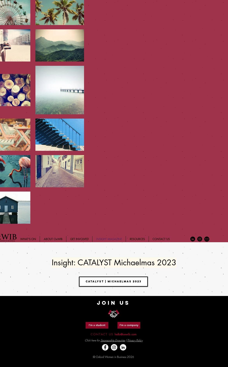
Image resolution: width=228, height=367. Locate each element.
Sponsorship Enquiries (113, 340)
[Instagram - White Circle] (114, 347)
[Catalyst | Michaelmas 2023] (113, 282)
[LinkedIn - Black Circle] (192, 239)
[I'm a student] (97, 325)
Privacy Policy (135, 340)
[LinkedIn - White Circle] (123, 347)
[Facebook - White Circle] (105, 347)
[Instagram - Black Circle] (199, 239)
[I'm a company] (129, 325)
